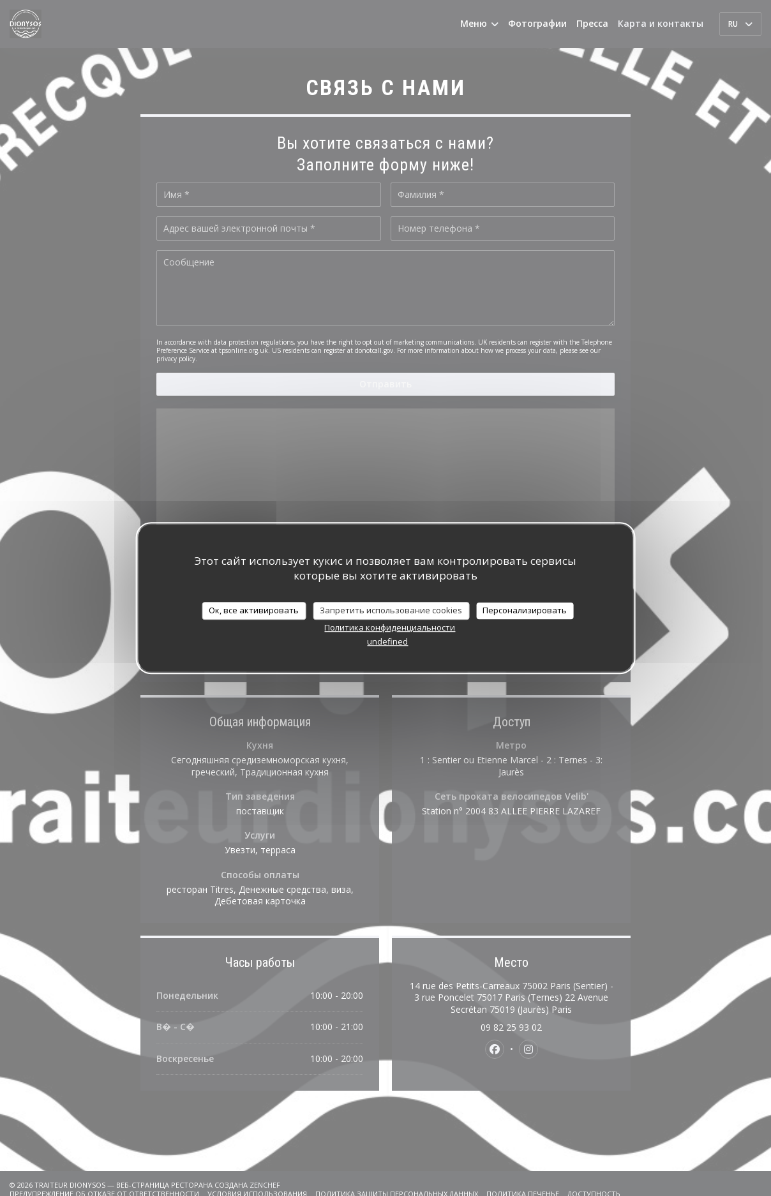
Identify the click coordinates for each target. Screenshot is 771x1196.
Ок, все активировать (254, 610)
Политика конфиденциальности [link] (389, 627)
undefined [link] (387, 641)
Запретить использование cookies (391, 610)
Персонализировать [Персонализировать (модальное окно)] (525, 610)
